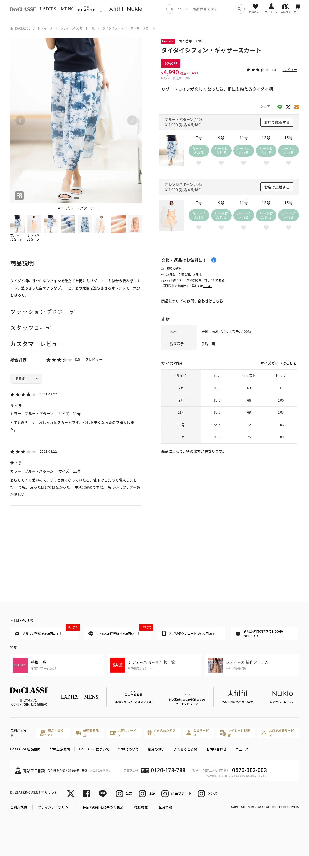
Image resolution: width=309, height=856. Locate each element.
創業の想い (156, 749)
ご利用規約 (18, 807)
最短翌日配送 (87, 732)
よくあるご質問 (185, 749)
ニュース (242, 749)
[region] (154, 9)
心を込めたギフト (161, 732)
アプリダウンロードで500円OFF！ (190, 633)
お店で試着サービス (277, 732)
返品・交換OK (52, 732)
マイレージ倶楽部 (235, 732)
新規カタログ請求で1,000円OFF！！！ (259, 633)
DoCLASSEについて (94, 749)
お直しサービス (123, 732)
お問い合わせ (216, 749)
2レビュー (94, 359)
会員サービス (197, 732)
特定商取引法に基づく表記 (103, 807)
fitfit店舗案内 (60, 749)
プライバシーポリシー (55, 807)
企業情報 (165, 807)
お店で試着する (277, 122)
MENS (67, 9)
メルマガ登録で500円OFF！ (46, 631)
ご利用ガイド (18, 733)
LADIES (48, 9)
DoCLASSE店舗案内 (25, 749)
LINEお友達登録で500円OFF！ (119, 631)
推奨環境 (141, 807)
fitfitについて (128, 749)
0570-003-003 (249, 770)
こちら (220, 280)
